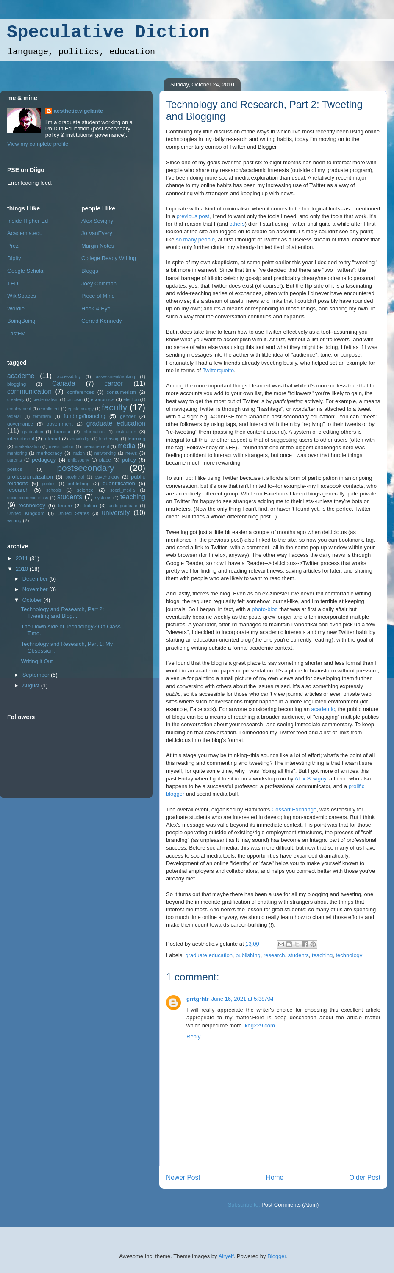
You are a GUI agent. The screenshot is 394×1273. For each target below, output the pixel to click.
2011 (23, 558)
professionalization (30, 476)
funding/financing (84, 416)
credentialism (45, 399)
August (31, 685)
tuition (90, 505)
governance (20, 423)
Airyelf (226, 1256)
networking (105, 453)
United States (73, 513)
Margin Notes (97, 246)
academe (20, 375)
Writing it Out (37, 661)
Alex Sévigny (310, 778)
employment (19, 409)
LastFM (16, 333)
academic (323, 709)
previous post (193, 216)
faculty (114, 407)
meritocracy (49, 453)
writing (14, 520)
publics (48, 484)
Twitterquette (218, 370)
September (36, 675)
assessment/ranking (115, 376)
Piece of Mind (98, 296)
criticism (75, 399)
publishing (248, 955)
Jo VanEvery (96, 233)
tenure (65, 505)
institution (125, 431)
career (113, 383)
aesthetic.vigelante (78, 111)
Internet (52, 438)
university (116, 512)
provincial (74, 477)
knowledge (80, 439)
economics (102, 399)
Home (275, 1177)
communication (29, 391)
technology (349, 955)
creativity (16, 399)
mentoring (17, 453)
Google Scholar (26, 271)
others (237, 224)
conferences (80, 392)
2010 (23, 569)
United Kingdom (25, 513)
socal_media (122, 490)
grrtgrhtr (197, 999)
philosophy (78, 460)
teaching (322, 955)
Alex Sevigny (97, 221)
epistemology (81, 409)
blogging (16, 384)
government (60, 423)
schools (53, 490)
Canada (63, 383)
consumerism (121, 392)
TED (12, 283)
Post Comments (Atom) (290, 1204)
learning (136, 438)
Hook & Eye (96, 308)
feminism (42, 416)
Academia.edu (24, 233)
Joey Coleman (99, 283)
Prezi (13, 246)
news (131, 453)
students (298, 955)
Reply (193, 1036)
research (274, 955)
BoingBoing (21, 321)
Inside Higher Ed (27, 221)
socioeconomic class (27, 497)
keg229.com (260, 1025)
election (131, 399)
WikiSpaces (21, 296)
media (126, 445)
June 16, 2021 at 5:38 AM (242, 999)
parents (14, 460)
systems (103, 497)
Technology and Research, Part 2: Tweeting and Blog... (62, 612)
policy (129, 460)
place (105, 459)
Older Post (364, 1177)
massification (61, 446)
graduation (32, 431)
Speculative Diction (108, 32)
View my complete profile (37, 144)
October (33, 600)
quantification (119, 483)
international (20, 438)
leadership (109, 439)
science (85, 490)
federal (14, 416)
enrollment (49, 409)
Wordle (16, 308)
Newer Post (183, 1177)
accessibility (68, 376)
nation (79, 453)
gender (127, 416)
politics (14, 469)
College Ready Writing (108, 258)
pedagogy (44, 460)
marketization (28, 446)
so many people (195, 239)
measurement (95, 446)
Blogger (276, 1256)
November (36, 589)
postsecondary (85, 468)
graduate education (209, 955)
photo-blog (264, 609)
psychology (106, 476)
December (36, 579)
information (93, 431)
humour (62, 431)
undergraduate (122, 506)
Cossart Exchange (294, 809)
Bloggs (89, 271)
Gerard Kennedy (101, 321)
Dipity (14, 258)
